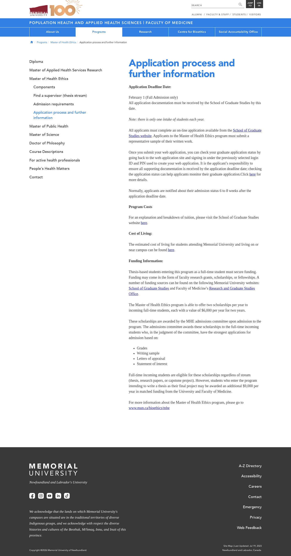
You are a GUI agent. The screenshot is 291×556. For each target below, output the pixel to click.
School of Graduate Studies (149, 288)
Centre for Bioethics (192, 32)
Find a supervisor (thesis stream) (60, 95)
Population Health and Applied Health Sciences (86, 23)
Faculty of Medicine (169, 23)
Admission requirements (53, 104)
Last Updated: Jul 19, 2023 (248, 546)
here (252, 174)
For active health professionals (54, 160)
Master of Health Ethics (63, 42)
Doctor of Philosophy (47, 143)
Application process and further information (59, 115)
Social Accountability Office (238, 32)
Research (145, 32)
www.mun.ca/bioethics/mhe (149, 408)
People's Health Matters (49, 168)
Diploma (36, 61)
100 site (66, 8)
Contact (36, 177)
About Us (52, 32)
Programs (99, 32)
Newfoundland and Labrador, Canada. (242, 550)
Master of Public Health (48, 126)
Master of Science (44, 134)
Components (44, 87)
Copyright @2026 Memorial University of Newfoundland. (58, 550)
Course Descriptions (46, 151)
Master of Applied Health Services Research (65, 70)
